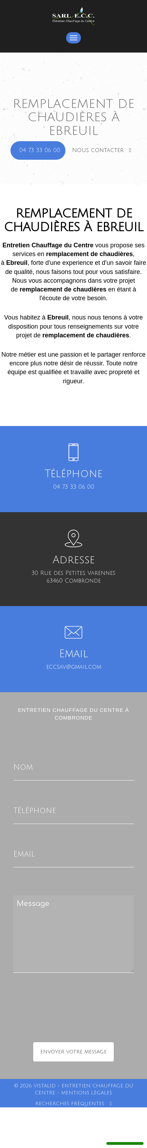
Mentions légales (86, 1092)
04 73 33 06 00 (39, 150)
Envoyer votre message (73, 1051)
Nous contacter (101, 150)
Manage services (125, 1140)
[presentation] (87, 1021)
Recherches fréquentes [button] (73, 1103)
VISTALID (45, 1085)
